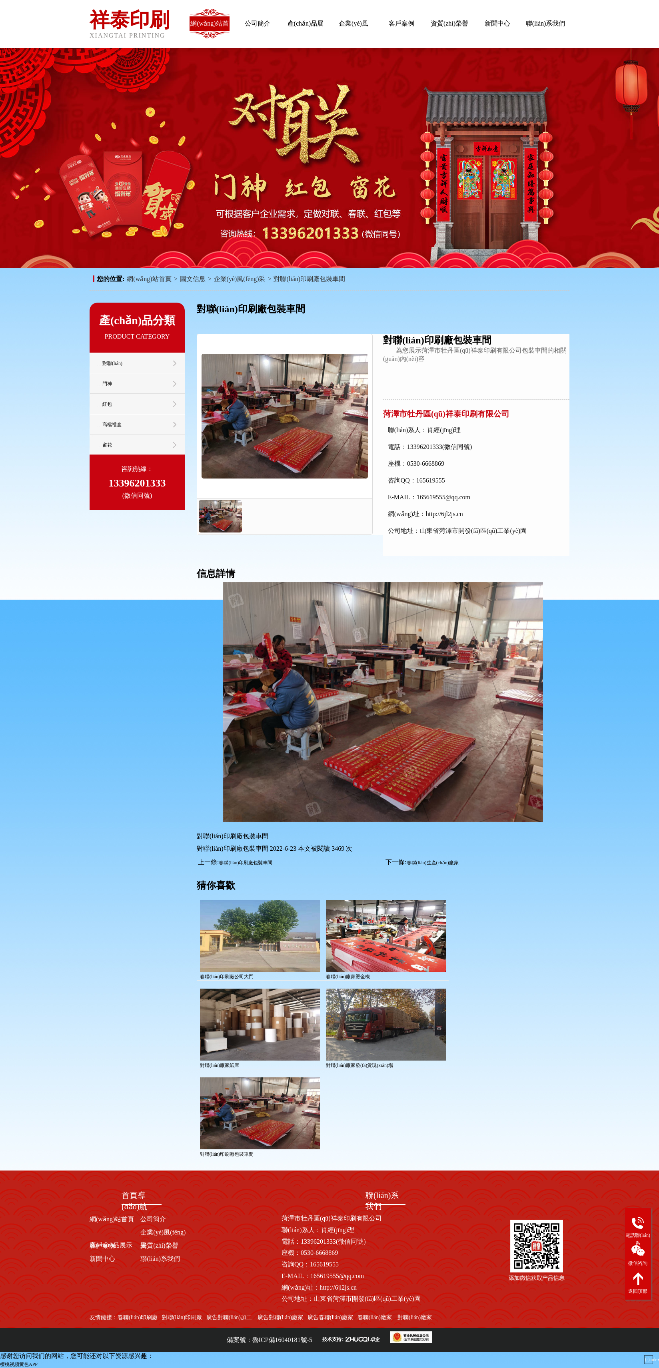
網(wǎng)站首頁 (209, 29)
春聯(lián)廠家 (374, 1317)
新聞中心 (497, 23)
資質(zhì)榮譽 (449, 23)
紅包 (107, 404)
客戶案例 (401, 23)
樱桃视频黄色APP (19, 1364)
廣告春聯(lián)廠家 (330, 1317)
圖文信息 (193, 278)
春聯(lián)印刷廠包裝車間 (245, 862)
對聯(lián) (112, 363)
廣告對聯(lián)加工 (229, 1317)
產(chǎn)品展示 (306, 29)
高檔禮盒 (112, 424)
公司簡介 (257, 23)
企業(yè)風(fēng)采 (353, 29)
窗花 (107, 445)
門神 (107, 384)
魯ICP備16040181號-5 (282, 1339)
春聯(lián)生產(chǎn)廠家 (433, 862)
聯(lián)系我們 (545, 23)
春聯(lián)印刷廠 (138, 1317)
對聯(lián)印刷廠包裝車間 (309, 278)
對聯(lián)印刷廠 (182, 1317)
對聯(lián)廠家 (414, 1317)
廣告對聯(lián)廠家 (279, 1317)
